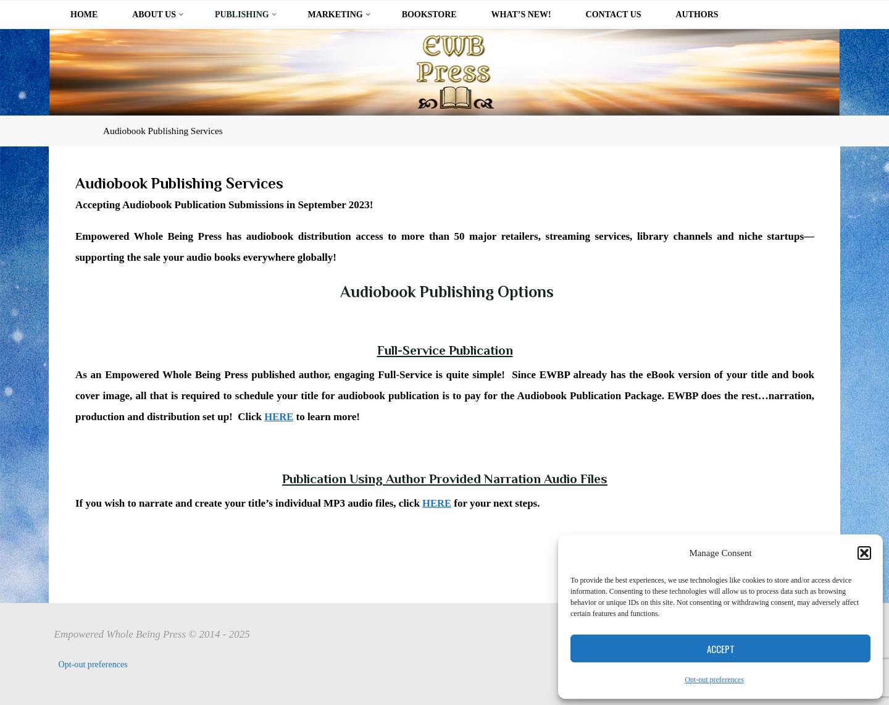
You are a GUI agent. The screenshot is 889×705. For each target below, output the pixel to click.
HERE (279, 416)
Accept (721, 649)
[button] (864, 553)
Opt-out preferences (714, 679)
